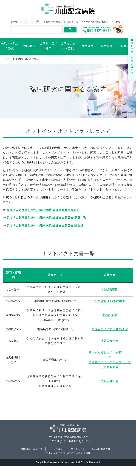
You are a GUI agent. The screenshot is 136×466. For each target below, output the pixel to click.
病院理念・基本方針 (32, 449)
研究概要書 (109, 289)
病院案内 (29, 46)
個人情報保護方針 (100, 449)
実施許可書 (109, 315)
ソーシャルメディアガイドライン (66, 449)
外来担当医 (72, 21)
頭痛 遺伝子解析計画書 (109, 301)
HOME (6, 59)
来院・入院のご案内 (10, 46)
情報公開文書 (110, 341)
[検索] (37, 30)
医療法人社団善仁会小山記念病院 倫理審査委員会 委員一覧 (46, 218)
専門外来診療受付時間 (95, 21)
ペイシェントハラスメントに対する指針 (68, 452)
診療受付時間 (53, 21)
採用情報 (107, 46)
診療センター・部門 (68, 46)
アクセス (118, 21)
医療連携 (87, 46)
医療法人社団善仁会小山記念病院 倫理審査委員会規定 (43, 210)
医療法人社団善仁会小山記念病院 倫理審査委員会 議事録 (45, 226)
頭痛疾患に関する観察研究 (110, 329)
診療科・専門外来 (48, 46)
